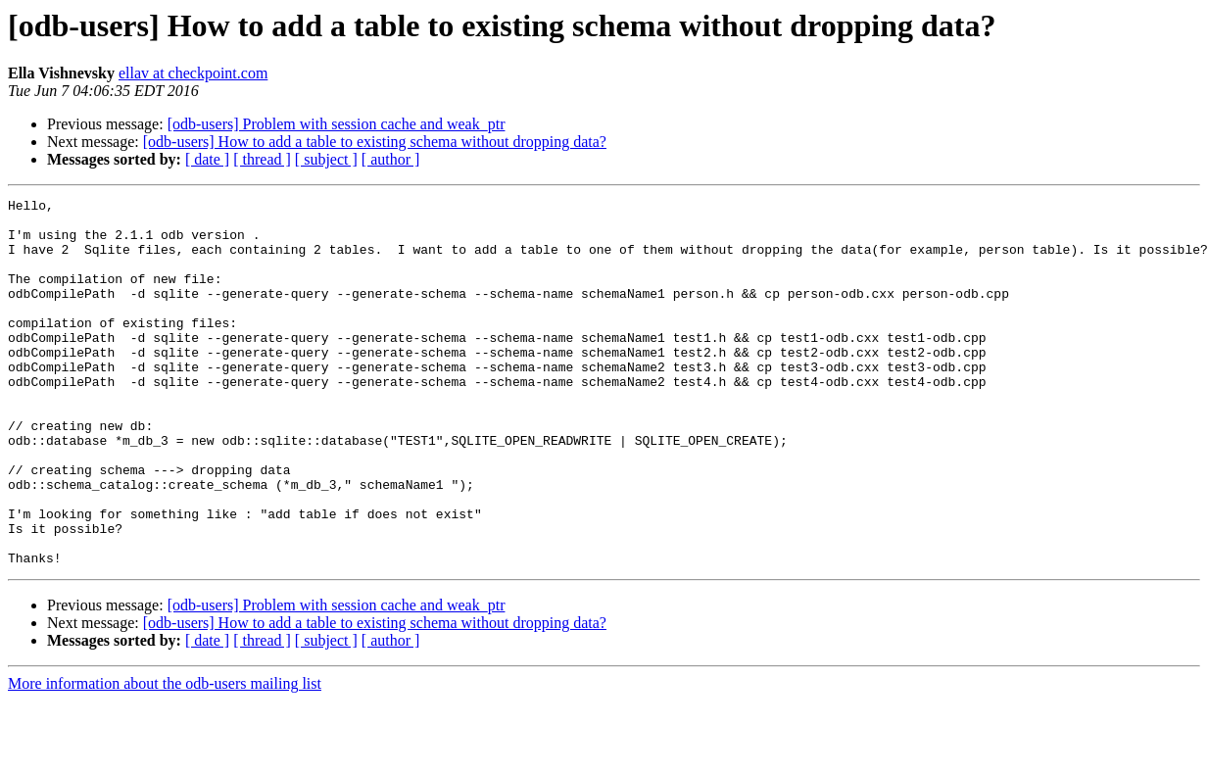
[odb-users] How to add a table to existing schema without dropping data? (374, 141)
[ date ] (207, 159)
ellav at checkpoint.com (193, 73)
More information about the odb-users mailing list (164, 757)
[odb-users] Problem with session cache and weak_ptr (337, 124)
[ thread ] (262, 159)
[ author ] (391, 159)
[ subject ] (326, 159)
